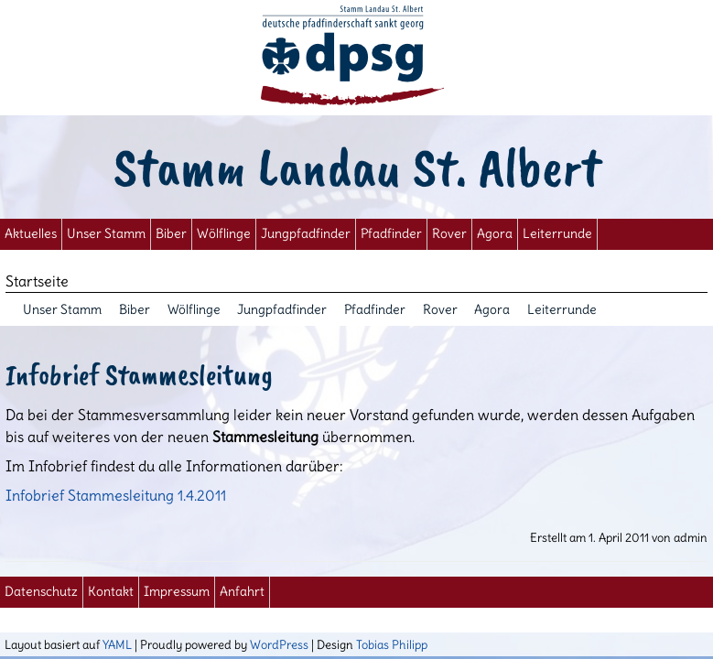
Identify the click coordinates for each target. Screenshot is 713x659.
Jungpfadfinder (306, 234)
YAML (117, 644)
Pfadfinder (391, 234)
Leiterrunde (557, 234)
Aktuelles (31, 234)
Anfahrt (242, 592)
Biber (171, 234)
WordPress (279, 644)
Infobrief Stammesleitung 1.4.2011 (115, 495)
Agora (495, 234)
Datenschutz (41, 592)
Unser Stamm (106, 234)
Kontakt (111, 592)
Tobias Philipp (391, 644)
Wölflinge (224, 234)
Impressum (177, 592)
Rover (449, 234)
